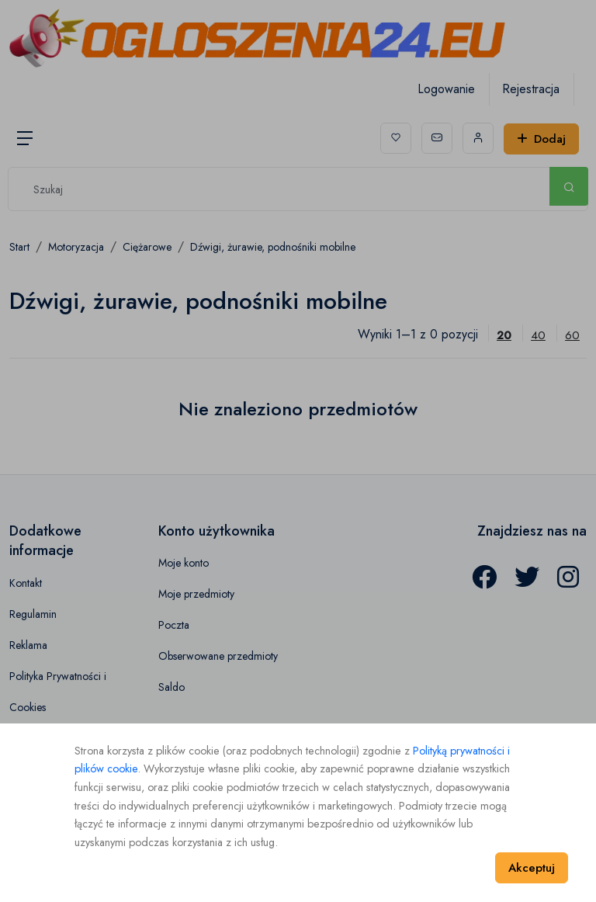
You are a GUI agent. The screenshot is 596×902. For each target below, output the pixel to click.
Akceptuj (531, 867)
